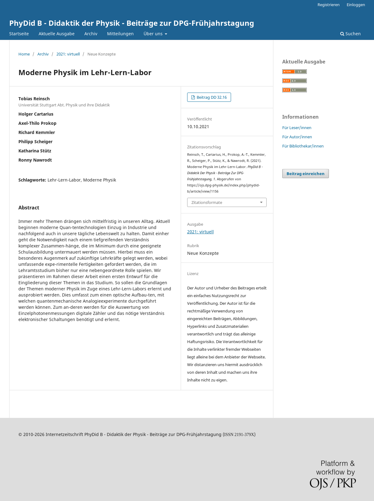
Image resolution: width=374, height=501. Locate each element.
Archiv (90, 33)
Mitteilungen (120, 33)
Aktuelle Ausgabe (57, 33)
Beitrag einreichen (306, 173)
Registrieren (329, 4)
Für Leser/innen (296, 127)
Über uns (154, 33)
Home (24, 54)
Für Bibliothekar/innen (303, 146)
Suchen (350, 33)
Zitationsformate (206, 202)
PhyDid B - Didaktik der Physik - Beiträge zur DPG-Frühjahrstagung (131, 23)
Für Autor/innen (297, 137)
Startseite (19, 33)
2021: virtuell (68, 54)
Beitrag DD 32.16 (211, 97)
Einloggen (356, 4)
